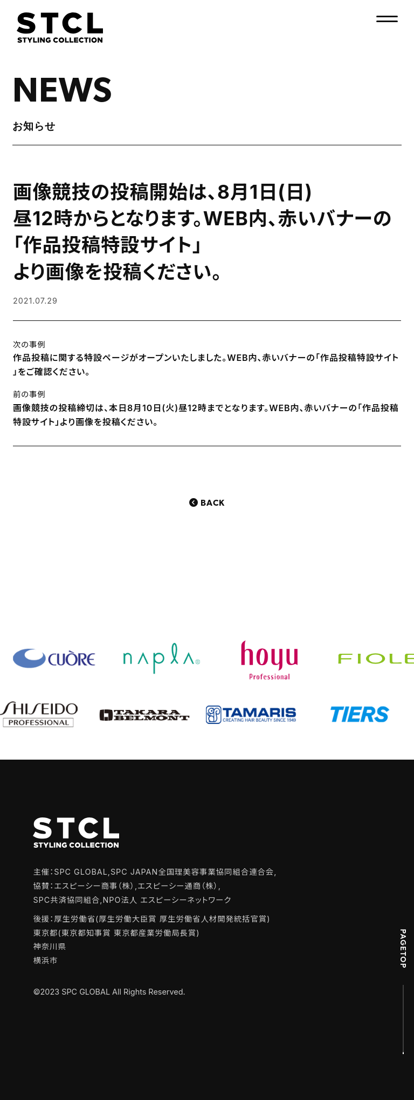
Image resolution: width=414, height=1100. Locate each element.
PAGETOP (403, 948)
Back (213, 503)
